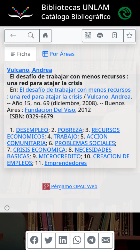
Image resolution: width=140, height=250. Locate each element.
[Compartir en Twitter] (48, 241)
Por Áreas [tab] (58, 54)
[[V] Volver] (13, 35)
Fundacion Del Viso (50, 110)
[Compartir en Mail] (106, 241)
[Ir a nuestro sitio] (45, 35)
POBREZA (69, 130)
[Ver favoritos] (129, 35)
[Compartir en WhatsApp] (77, 241)
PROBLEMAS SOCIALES (85, 143)
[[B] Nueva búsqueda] (31, 35)
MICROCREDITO (60, 156)
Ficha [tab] (20, 54)
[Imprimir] (100, 35)
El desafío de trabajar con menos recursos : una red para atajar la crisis (69, 93)
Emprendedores (66, 163)
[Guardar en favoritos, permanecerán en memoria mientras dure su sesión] (115, 35)
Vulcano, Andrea (29, 70)
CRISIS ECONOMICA (39, 149)
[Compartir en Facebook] (34, 241)
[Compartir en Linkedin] (63, 241)
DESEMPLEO (32, 130)
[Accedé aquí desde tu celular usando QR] (88, 35)
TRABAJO (66, 136)
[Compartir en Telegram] (91, 241)
